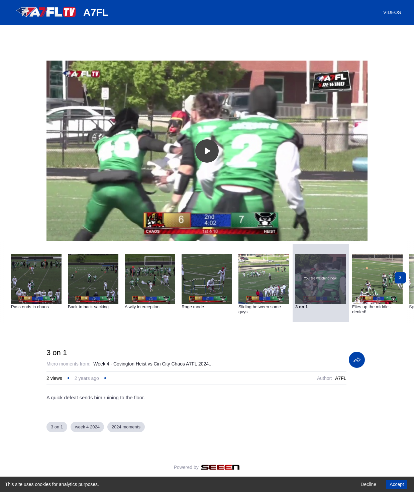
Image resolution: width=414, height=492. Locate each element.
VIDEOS (392, 12)
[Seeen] (220, 467)
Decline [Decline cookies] (368, 484)
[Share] (357, 360)
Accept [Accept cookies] (397, 484)
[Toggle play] (207, 151)
